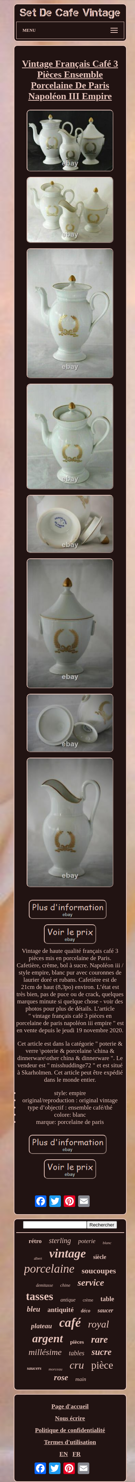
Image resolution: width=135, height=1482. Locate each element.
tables (76, 1353)
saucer (105, 1310)
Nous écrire (70, 1418)
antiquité (61, 1309)
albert (38, 1258)
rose (61, 1377)
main (80, 1379)
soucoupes (99, 1270)
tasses (39, 1296)
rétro (35, 1241)
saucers (34, 1368)
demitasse (44, 1285)
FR (76, 1454)
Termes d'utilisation (70, 1442)
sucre (101, 1352)
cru (76, 1365)
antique (68, 1300)
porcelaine (49, 1268)
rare (99, 1339)
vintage (67, 1253)
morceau (55, 1369)
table (107, 1299)
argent (47, 1338)
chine (65, 1285)
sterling (60, 1241)
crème (88, 1300)
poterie (86, 1241)
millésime (45, 1352)
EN (63, 1454)
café (70, 1323)
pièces (77, 1342)
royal (98, 1324)
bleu (33, 1309)
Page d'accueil (70, 1406)
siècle (99, 1257)
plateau (41, 1326)
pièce (102, 1365)
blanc (107, 1243)
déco (85, 1310)
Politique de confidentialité (70, 1430)
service (90, 1282)
